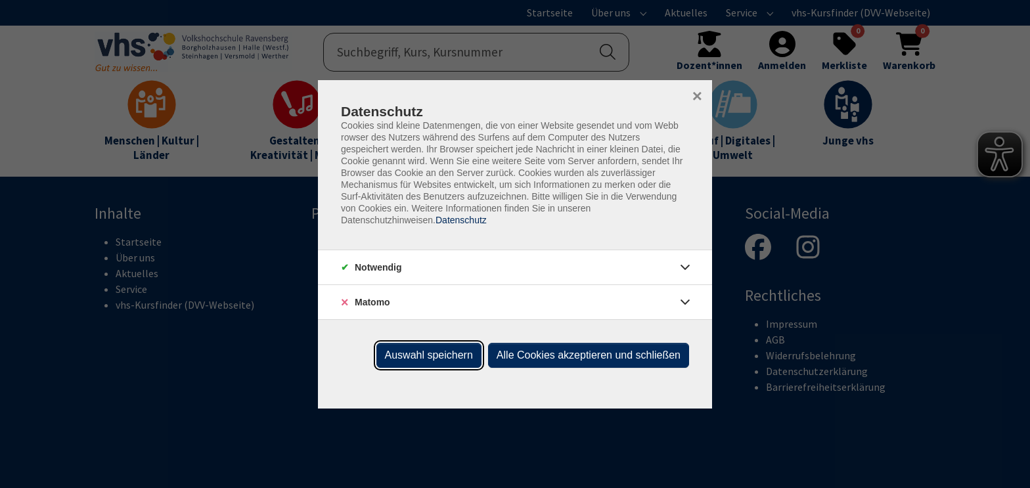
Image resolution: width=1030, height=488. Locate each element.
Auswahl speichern (429, 355)
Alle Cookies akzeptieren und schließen (589, 355)
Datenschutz (461, 220)
